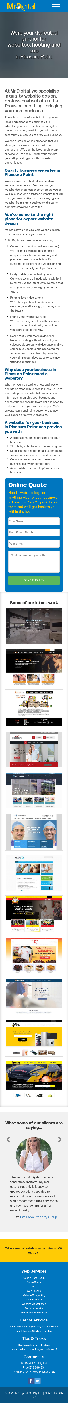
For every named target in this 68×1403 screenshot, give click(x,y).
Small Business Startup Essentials (34, 1330)
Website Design (34, 1299)
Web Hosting (34, 1290)
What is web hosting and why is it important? (34, 1326)
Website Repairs (34, 1308)
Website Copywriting (34, 1295)
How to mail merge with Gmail (34, 1345)
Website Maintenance (34, 1303)
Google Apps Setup (34, 1277)
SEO (34, 1286)
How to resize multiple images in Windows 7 (34, 1349)
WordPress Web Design (34, 1312)
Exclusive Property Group (38, 1217)
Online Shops (34, 1282)
